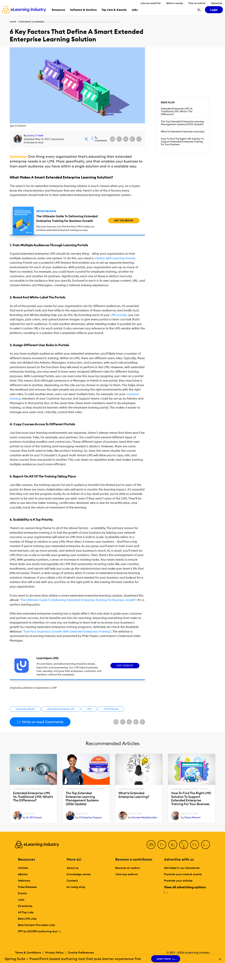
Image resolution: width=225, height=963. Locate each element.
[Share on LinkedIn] (125, 139)
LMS (89, 708)
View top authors (126, 874)
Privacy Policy (54, 952)
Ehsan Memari (192, 817)
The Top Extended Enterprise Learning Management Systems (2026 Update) (182, 123)
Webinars (24, 880)
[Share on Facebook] (112, 139)
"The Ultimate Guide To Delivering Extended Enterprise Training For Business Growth (77, 600)
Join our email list (150, 3)
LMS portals (118, 315)
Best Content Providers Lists (36, 925)
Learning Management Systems (31, 789)
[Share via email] (132, 139)
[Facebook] (151, 844)
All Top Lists (25, 912)
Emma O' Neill (35, 135)
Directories (25, 906)
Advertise (216, 3)
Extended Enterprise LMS (61, 708)
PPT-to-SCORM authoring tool (39, 931)
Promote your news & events (183, 874)
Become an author (127, 868)
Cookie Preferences (81, 952)
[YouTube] (183, 844)
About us (72, 868)
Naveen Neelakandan (144, 817)
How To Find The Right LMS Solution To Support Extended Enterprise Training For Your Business (182, 141)
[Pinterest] (194, 844)
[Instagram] (205, 844)
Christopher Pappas (90, 817)
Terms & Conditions (28, 952)
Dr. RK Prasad (34, 817)
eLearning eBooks (25, 708)
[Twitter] (162, 844)
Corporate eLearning (31, 21)
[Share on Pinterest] (139, 139)
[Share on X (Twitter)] (119, 139)
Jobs (21, 899)
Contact (72, 880)
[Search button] (199, 9)
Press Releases (27, 887)
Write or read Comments (40, 722)
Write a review (174, 3)
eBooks (23, 874)
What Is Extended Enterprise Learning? (183, 131)
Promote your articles (178, 880)
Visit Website (125, 665)
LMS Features (111, 708)
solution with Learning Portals (114, 258)
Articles (23, 868)
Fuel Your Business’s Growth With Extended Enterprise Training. (67, 631)
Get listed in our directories (182, 868)
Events (22, 893)
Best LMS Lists (27, 918)
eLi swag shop (76, 887)
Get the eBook (123, 220)
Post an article (197, 3)
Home (13, 21)
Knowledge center (79, 874)
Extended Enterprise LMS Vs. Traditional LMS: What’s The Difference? (177, 111)
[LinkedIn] (172, 844)
